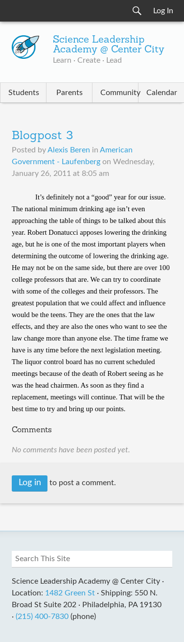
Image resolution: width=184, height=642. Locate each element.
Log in (30, 482)
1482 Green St (70, 593)
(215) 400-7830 (42, 616)
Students (23, 93)
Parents (69, 93)
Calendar (161, 93)
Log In (163, 11)
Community (119, 93)
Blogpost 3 (42, 136)
